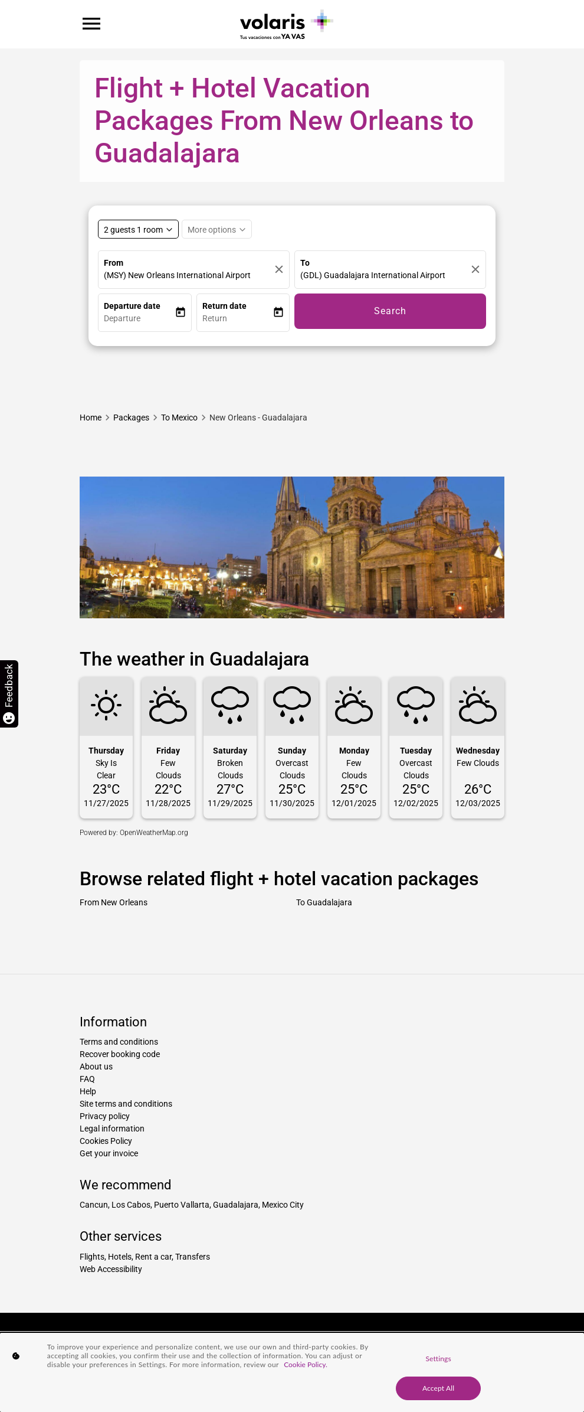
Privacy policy (105, 1116)
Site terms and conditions (126, 1103)
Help (88, 1091)
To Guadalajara (324, 902)
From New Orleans (113, 902)
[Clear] (279, 269)
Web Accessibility (111, 1269)
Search (390, 311)
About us (96, 1066)
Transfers (192, 1256)
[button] (139, 318)
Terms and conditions (119, 1041)
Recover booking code (120, 1054)
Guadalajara (235, 1204)
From (113, 263)
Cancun (94, 1204)
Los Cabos (130, 1204)
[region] (292, 1372)
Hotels (120, 1256)
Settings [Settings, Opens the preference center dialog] (438, 1358)
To (305, 263)
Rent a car (153, 1256)
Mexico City (283, 1204)
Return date (224, 306)
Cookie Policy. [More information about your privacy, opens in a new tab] (305, 1364)
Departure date (132, 306)
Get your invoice (109, 1153)
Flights (92, 1256)
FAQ (87, 1079)
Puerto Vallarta (181, 1204)
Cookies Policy (106, 1141)
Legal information (112, 1128)
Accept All (438, 1388)
